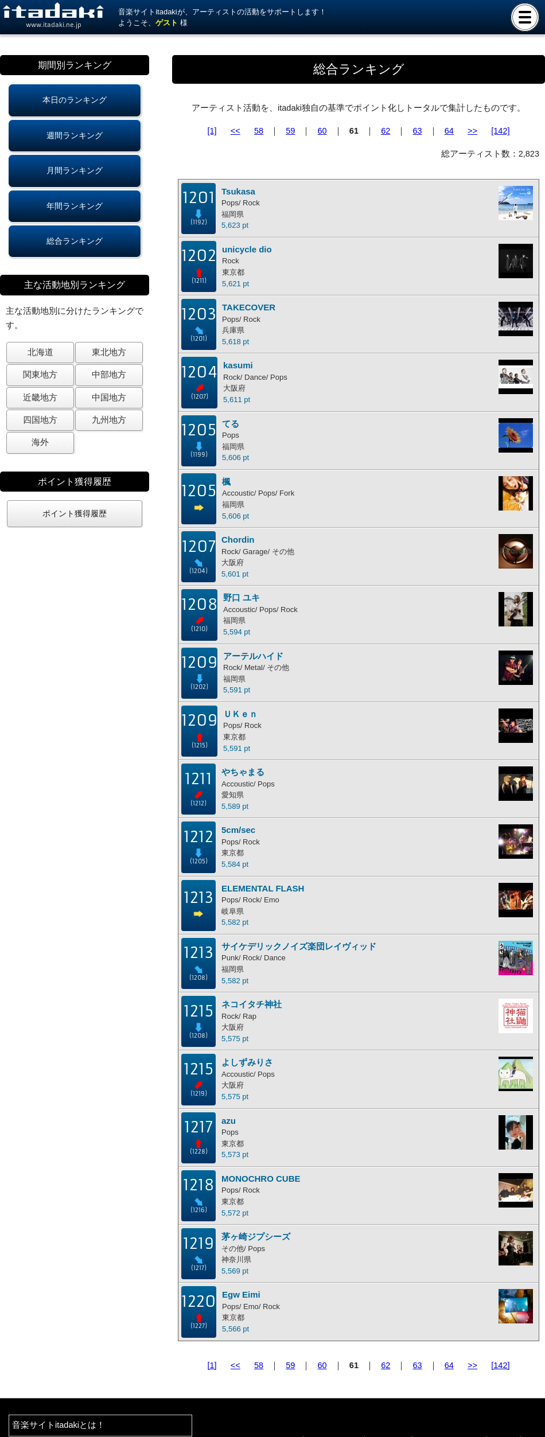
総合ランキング (74, 241)
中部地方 (109, 374)
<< (235, 130)
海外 (40, 442)
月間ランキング (74, 170)
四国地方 (40, 420)
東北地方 (109, 352)
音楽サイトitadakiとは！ (58, 1425)
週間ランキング (74, 135)
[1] (212, 130)
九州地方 (109, 420)
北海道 (40, 352)
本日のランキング (74, 99)
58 (258, 130)
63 (417, 130)
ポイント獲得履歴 (74, 513)
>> (472, 130)
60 (322, 130)
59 (290, 130)
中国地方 (109, 397)
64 (449, 130)
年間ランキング (74, 206)
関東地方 (40, 374)
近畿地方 (40, 397)
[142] (500, 130)
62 (385, 130)
